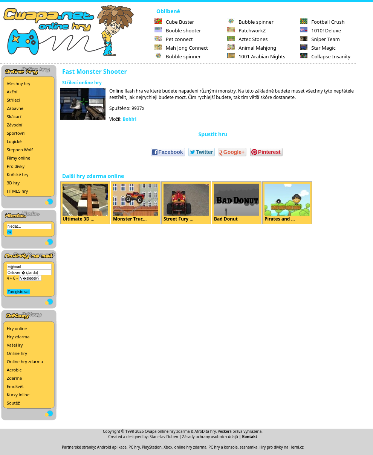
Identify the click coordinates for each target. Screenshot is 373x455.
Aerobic (14, 370)
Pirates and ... (287, 203)
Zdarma (14, 378)
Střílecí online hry (82, 82)
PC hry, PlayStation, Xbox (150, 447)
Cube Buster (174, 21)
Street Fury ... (186, 203)
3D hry (13, 183)
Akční (12, 91)
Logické (14, 141)
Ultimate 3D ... (85, 203)
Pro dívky (15, 166)
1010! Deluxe (320, 30)
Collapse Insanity (325, 56)
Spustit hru (212, 134)
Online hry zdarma (25, 361)
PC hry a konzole (223, 447)
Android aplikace (112, 447)
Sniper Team (320, 39)
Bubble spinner (177, 56)
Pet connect (173, 39)
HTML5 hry (17, 191)
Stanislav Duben (164, 436)
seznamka (248, 447)
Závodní (14, 125)
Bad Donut (236, 203)
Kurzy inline (18, 394)
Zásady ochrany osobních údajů (210, 436)
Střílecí (13, 100)
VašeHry (15, 345)
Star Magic (318, 47)
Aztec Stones (247, 39)
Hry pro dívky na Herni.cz (282, 447)
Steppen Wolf (20, 149)
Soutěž (13, 403)
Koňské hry (17, 174)
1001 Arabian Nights (256, 56)
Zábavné (15, 108)
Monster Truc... (135, 203)
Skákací (14, 116)
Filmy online (18, 158)
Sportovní (16, 133)
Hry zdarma (18, 336)
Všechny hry (18, 83)
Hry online (17, 328)
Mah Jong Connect (181, 47)
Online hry (17, 353)
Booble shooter (177, 30)
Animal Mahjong (251, 47)
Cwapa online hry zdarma (167, 431)
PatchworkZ (246, 30)
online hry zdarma (190, 447)
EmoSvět (15, 386)
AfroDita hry (205, 431)
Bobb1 (130, 119)
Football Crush (322, 21)
